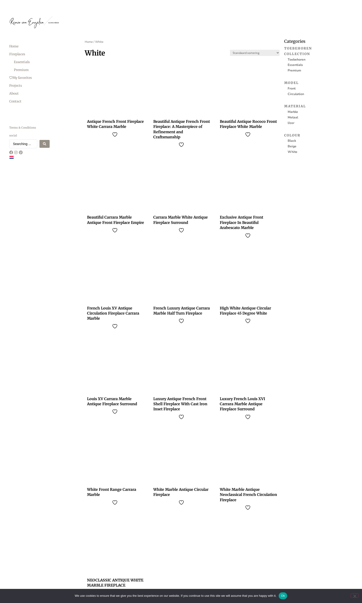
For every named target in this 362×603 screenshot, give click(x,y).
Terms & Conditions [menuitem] (22, 127)
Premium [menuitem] (21, 70)
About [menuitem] (14, 93)
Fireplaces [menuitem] (17, 54)
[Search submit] (44, 144)
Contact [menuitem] (15, 101)
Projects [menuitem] (15, 85)
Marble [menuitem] (293, 112)
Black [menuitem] (292, 141)
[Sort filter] (255, 53)
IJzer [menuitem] (291, 123)
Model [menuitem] (291, 83)
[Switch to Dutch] (11, 157)
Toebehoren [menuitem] (298, 48)
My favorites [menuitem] (20, 78)
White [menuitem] (292, 152)
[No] (355, 596)
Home (89, 42)
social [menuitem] (13, 135)
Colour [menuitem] (292, 135)
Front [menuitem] (292, 88)
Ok (283, 595)
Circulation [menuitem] (296, 94)
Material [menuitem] (295, 106)
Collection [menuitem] (297, 54)
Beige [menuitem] (292, 146)
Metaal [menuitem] (293, 117)
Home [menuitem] (13, 46)
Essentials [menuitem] (22, 62)
